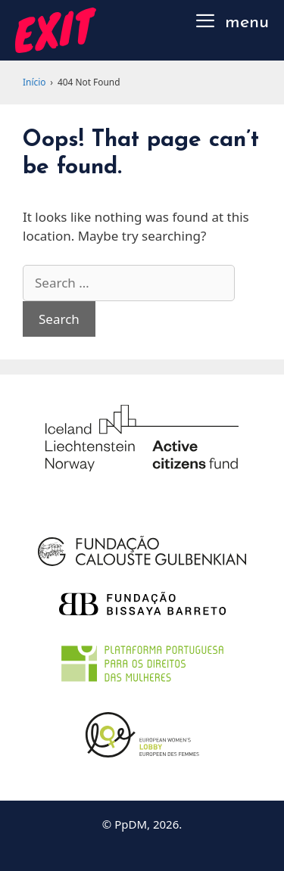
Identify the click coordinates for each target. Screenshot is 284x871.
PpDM (130, 824)
